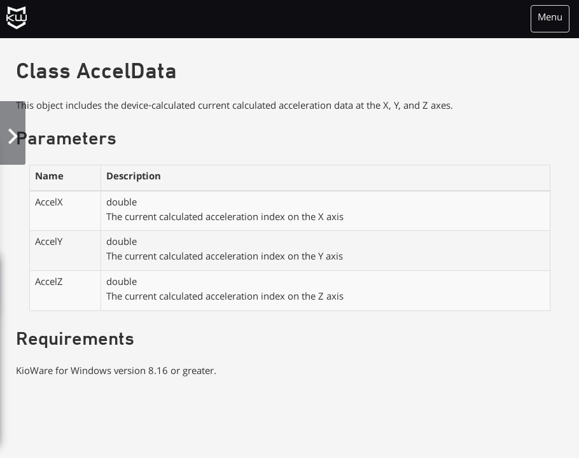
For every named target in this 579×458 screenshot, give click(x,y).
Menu (550, 18)
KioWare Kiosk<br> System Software (21, 22)
